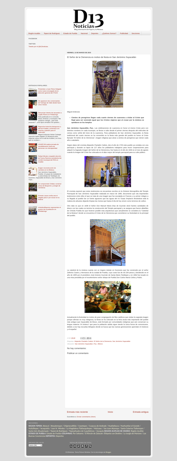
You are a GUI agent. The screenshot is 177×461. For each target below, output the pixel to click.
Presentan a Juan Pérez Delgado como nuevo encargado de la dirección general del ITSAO (49, 91)
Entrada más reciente (77, 412)
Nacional (84, 33)
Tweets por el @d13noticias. (38, 46)
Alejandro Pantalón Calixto (83, 341)
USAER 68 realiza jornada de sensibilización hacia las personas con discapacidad (48, 146)
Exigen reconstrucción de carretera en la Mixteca (47, 169)
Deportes (94, 33)
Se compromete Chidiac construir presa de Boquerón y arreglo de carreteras (49, 185)
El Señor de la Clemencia (102, 341)
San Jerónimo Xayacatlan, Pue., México (89, 344)
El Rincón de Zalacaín (94, 433)
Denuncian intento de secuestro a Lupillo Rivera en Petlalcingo (50, 113)
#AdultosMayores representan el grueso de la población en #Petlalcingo (49, 209)
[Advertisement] (109, 42)
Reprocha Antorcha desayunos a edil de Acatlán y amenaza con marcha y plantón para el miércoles (49, 129)
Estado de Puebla (70, 33)
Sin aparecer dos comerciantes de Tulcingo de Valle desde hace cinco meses (49, 103)
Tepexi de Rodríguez (52, 33)
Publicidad (124, 33)
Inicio (110, 412)
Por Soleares (78, 433)
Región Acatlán (34, 33)
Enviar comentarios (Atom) (86, 417)
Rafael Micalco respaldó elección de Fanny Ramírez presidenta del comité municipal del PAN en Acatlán (49, 159)
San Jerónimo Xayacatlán (121, 341)
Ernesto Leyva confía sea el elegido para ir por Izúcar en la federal (48, 197)
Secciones (136, 33)
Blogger (108, 452)
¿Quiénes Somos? (109, 33)
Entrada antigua (140, 412)
